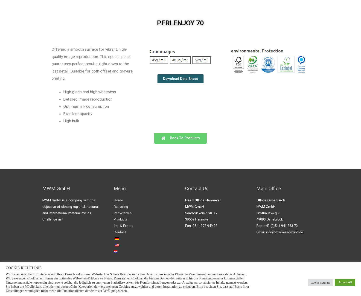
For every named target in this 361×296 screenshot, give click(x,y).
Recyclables (123, 213)
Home (118, 200)
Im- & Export (123, 226)
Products (121, 219)
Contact (120, 232)
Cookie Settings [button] (320, 282)
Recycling (121, 207)
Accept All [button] (345, 282)
